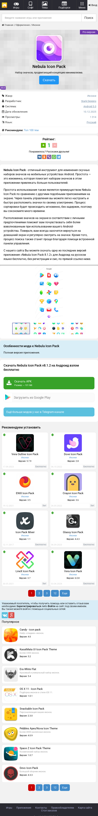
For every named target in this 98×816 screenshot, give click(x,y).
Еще (64, 593)
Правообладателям (62, 807)
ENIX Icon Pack (25, 493)
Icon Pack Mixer (25, 532)
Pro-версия (89, 32)
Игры (9, 807)
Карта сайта (85, 807)
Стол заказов (49, 810)
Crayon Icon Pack (73, 493)
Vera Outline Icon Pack (25, 454)
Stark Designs (88, 101)
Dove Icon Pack (73, 454)
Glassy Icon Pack (73, 532)
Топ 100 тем (31, 130)
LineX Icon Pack (25, 571)
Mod (3, 88)
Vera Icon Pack (73, 571)
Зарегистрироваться (28, 606)
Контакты (41, 807)
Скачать (49, 80)
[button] (95, 268)
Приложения (23, 807)
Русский (91, 122)
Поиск (88, 18)
